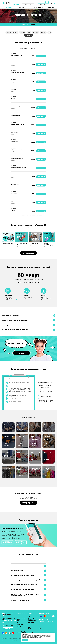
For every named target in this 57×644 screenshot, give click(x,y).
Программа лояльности (32, 620)
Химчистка (24, 24)
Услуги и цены (31, 616)
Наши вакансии (20, 624)
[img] (7, 542)
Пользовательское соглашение (44, 625)
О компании (19, 616)
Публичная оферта (42, 628)
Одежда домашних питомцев (19, 469)
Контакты (19, 626)
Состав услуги (22, 32)
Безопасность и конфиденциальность (46, 627)
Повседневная (20, 425)
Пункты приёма (35, 32)
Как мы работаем (21, 7)
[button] (43, 4)
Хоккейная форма (47, 452)
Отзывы (49, 32)
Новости (18, 620)
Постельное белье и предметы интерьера (6, 454)
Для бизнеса (29, 627)
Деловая (5, 425)
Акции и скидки (51, 7)
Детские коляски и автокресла (34, 468)
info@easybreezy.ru (8, 623)
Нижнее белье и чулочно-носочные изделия (47, 438)
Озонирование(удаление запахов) (47, 469)
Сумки (18, 452)
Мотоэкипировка (32, 24)
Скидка (29, 32)
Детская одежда (20, 436)
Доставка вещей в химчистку (31, 618)
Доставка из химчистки (38, 7)
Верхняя (45, 425)
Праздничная (33, 425)
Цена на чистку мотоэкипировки (11, 32)
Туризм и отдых (7, 468)
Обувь (32, 452)
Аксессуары (6, 436)
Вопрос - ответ (43, 32)
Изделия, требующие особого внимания (34, 438)
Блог (18, 622)
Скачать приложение (28, 35)
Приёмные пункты (16, 4)
